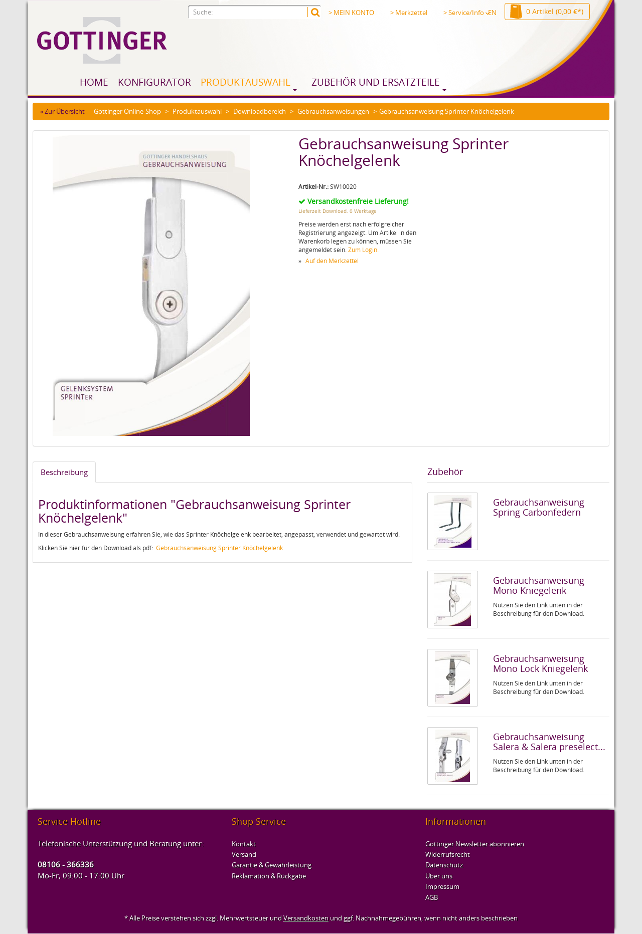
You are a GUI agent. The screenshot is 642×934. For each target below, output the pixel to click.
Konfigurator (154, 82)
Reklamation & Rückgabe (269, 875)
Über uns (438, 875)
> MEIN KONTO (351, 12)
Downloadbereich (259, 111)
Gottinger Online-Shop (127, 111)
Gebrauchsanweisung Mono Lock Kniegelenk (540, 663)
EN (492, 12)
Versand (244, 854)
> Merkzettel (408, 12)
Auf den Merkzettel (332, 261)
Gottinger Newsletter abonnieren (474, 843)
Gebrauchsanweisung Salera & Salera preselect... (549, 742)
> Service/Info (466, 12)
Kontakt (244, 843)
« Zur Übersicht (62, 111)
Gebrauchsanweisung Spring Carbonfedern (538, 507)
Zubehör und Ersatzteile (375, 82)
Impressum (442, 886)
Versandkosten (306, 917)
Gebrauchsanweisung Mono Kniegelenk (538, 585)
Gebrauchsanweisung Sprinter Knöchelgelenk (219, 548)
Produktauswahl (245, 82)
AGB (431, 897)
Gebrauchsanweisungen (333, 111)
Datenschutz (444, 864)
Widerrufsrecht (447, 854)
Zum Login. (363, 250)
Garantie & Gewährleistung (271, 864)
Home (94, 82)
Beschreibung (64, 472)
